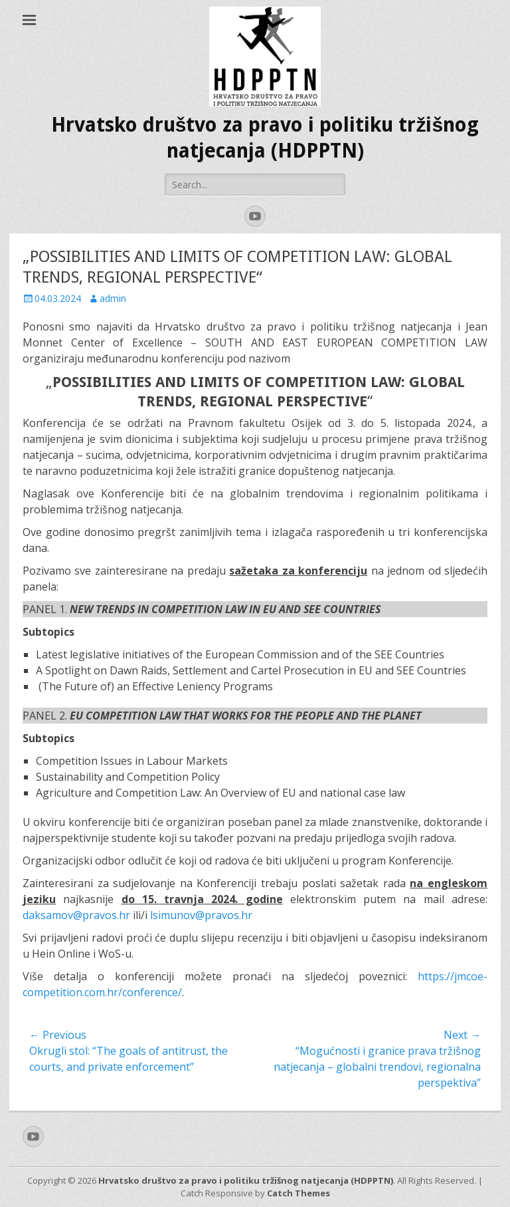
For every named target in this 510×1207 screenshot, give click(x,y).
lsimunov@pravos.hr (201, 915)
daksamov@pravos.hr (76, 915)
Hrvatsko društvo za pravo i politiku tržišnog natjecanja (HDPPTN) (245, 1180)
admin (113, 298)
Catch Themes (298, 1193)
